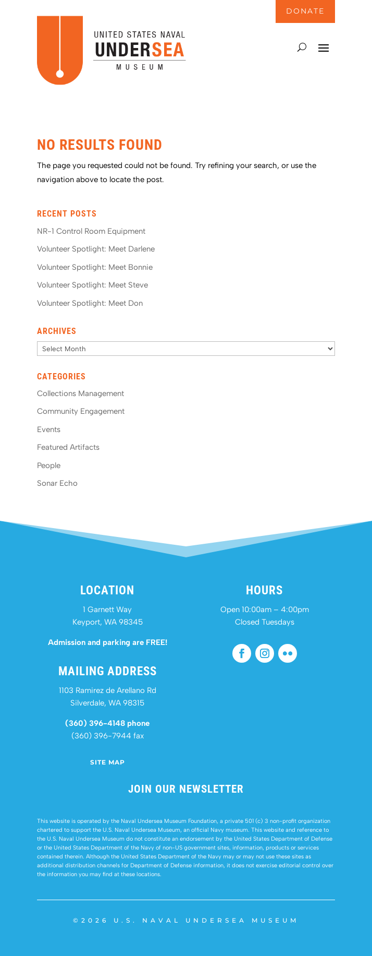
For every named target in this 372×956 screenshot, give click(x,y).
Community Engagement (81, 411)
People (48, 465)
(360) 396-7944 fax (107, 735)
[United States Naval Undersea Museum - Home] (111, 82)
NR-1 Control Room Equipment (91, 231)
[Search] (301, 47)
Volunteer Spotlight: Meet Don (90, 303)
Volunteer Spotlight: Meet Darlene (96, 249)
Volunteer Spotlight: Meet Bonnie (95, 267)
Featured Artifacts (68, 447)
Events (48, 429)
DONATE (305, 11)
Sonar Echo (57, 483)
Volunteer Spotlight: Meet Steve (92, 285)
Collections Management (80, 393)
